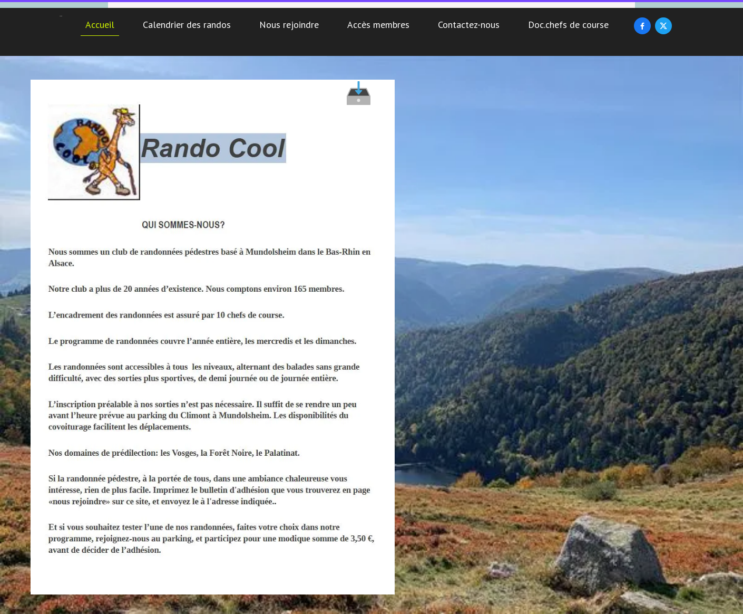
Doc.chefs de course (568, 24)
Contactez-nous (469, 24)
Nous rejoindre (289, 24)
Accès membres (378, 24)
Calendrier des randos (187, 24)
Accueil (99, 24)
